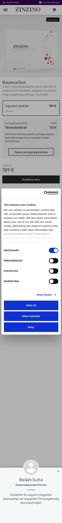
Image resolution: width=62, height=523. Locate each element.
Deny (31, 327)
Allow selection (31, 316)
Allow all (31, 305)
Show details (44, 294)
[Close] (58, 470)
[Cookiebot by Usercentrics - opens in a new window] (44, 193)
